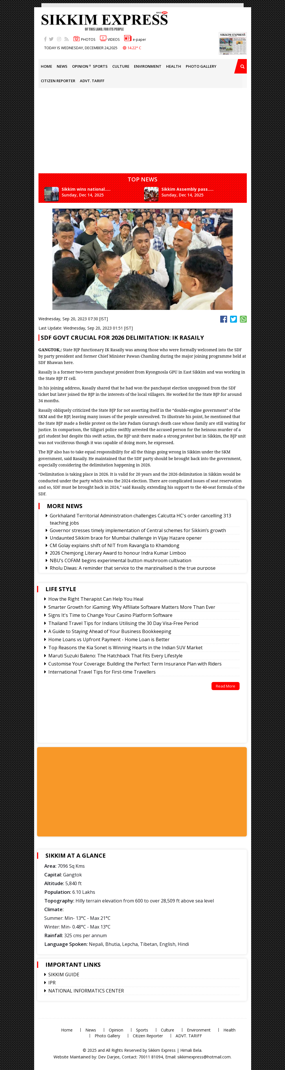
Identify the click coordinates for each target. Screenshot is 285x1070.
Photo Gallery (201, 66)
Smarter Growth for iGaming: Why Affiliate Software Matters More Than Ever (131, 607)
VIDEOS (109, 39)
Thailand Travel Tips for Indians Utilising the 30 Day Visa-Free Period (123, 623)
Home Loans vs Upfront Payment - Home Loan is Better (109, 639)
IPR (52, 982)
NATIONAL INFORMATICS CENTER (86, 991)
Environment (147, 66)
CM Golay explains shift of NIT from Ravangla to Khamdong (114, 545)
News (62, 66)
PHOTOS (84, 39)
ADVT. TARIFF (92, 80)
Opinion (80, 66)
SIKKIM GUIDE (63, 974)
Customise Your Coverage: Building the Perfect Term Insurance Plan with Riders (135, 664)
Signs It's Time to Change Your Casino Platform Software (110, 615)
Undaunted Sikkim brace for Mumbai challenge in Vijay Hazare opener (126, 538)
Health (173, 66)
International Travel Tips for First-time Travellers (102, 672)
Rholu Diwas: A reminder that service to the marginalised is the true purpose (133, 568)
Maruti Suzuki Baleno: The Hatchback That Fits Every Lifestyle (115, 655)
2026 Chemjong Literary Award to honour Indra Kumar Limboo (118, 553)
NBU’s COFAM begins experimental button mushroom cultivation (120, 560)
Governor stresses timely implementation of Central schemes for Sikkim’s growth (138, 530)
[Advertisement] (18, 82)
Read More (225, 686)
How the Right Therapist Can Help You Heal (95, 599)
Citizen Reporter (58, 80)
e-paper (135, 39)
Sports (100, 66)
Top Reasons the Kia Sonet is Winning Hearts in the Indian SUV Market (125, 647)
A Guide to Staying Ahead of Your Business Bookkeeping (109, 631)
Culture (120, 66)
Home (46, 66)
